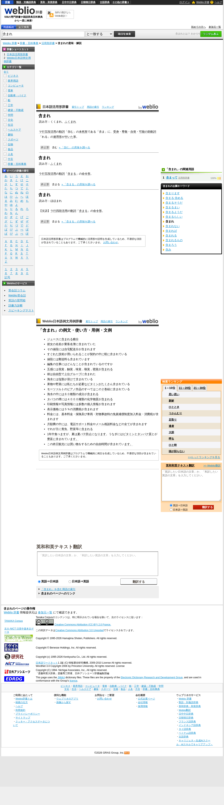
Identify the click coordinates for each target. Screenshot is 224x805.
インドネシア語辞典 (190, 725)
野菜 (58, 384)
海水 (50, 379)
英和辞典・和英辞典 (190, 706)
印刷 (50, 404)
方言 (10, 159)
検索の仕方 (22, 702)
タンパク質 (144, 434)
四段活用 (62, 210)
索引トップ (78, 106)
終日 (56, 444)
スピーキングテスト (21, 310)
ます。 (74, 439)
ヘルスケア (14, 129)
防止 (89, 434)
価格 (56, 409)
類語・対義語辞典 (26, 2)
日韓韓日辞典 (88, 2)
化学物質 (93, 399)
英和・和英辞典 (48, 2)
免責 (116, 414)
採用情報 (143, 706)
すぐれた (53, 354)
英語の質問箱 (17, 300)
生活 (10, 124)
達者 (171, 425)
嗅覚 (87, 369)
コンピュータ (16, 85)
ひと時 (173, 444)
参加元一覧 (215, 27)
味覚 (78, 369)
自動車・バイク (17, 95)
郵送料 (63, 359)
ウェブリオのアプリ (67, 698)
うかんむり (175, 413)
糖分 (76, 339)
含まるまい (172, 207)
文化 (10, 119)
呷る (171, 438)
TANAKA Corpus (13, 621)
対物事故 (101, 414)
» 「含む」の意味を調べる (74, 147)
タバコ (51, 399)
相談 (107, 424)
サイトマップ (23, 717)
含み (168, 249)
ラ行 (42, 173)
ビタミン (93, 384)
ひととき (174, 407)
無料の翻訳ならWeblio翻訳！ (63, 14)
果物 (50, 384)
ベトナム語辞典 (187, 733)
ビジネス (13, 75)
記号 (7, 277)
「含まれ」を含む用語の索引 (58, 589)
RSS (127, 753)
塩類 (61, 379)
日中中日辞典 (69, 2)
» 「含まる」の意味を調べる (79, 184)
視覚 (61, 369)
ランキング (108, 106)
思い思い (174, 394)
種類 (73, 394)
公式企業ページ (146, 698)
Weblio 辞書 (202, 2)
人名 (10, 154)
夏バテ (81, 434)
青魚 (64, 429)
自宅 (67, 349)
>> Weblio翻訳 (212, 465)
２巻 (104, 389)
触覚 (70, 369)
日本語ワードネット (47, 662)
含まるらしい (174, 216)
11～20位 (185, 388)
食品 (10, 149)
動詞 (62, 131)
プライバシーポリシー (28, 713)
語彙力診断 (15, 305)
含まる (72, 173)
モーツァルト (55, 389)
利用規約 (20, 710)
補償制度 (124, 414)
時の (110, 414)
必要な (83, 384)
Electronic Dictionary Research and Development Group (152, 677)
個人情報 (93, 404)
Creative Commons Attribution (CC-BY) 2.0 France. (82, 624)
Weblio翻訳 (185, 710)
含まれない (172, 226)
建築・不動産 (16, 110)
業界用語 (13, 80)
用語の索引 (93, 106)
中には (60, 394)
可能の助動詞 (147, 131)
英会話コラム (17, 290)
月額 (50, 424)
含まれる (67, 339)
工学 (10, 105)
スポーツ (13, 139)
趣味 (10, 134)
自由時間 (101, 444)
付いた (69, 136)
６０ (67, 394)
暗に (107, 354)
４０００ (73, 399)
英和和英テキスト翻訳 (59, 546)
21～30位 (200, 388)
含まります (172, 193)
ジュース (53, 339)
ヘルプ (218, 2)
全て (127, 424)
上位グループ (72, 374)
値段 (56, 349)
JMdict (61, 677)
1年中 (50, 434)
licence (73, 680)
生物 (10, 144)
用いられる (74, 354)
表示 (50, 409)
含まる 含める (174, 198)
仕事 (58, 364)
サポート (81, 424)
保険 (78, 414)
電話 (73, 424)
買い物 (74, 444)
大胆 (171, 432)
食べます (60, 434)
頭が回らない (177, 451)
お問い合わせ (110, 242)
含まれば (171, 230)
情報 (56, 404)
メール (100, 424)
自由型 (57, 374)
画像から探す (63, 702)
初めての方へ (198, 27)
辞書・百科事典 (29, 43)
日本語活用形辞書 (55, 107)
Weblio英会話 (17, 295)
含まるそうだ (174, 202)
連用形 (57, 136)
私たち (71, 384)
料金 (50, 414)
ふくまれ (70, 121)
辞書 (7, 2)
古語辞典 (105, 2)
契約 (93, 354)
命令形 (86, 173)
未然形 (83, 131)
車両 (90, 414)
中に (101, 354)
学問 (10, 115)
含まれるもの (174, 240)
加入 (133, 414)
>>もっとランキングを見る (204, 457)
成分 (81, 394)
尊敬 (125, 131)
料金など (115, 424)
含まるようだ (174, 212)
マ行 (42, 131)
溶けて (71, 379)
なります (100, 434)
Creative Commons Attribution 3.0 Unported (79, 630)
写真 (64, 404)
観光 (61, 444)
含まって (171, 177)
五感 (50, 369)
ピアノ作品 (74, 389)
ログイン (184, 2)
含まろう (171, 244)
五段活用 (50, 131)
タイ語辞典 (185, 729)
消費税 (77, 409)
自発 (133, 131)
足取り (173, 419)
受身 (116, 131)
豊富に (51, 439)
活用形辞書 (48, 43)
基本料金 (67, 414)
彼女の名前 (54, 344)
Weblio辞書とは (24, 698)
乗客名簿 (70, 344)
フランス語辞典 (187, 721)
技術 (61, 354)
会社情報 (143, 702)
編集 (50, 364)
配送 (73, 349)
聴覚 (96, 369)
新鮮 (171, 400)
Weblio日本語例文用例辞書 (62, 321)
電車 (10, 90)
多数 (81, 404)
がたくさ (104, 384)
